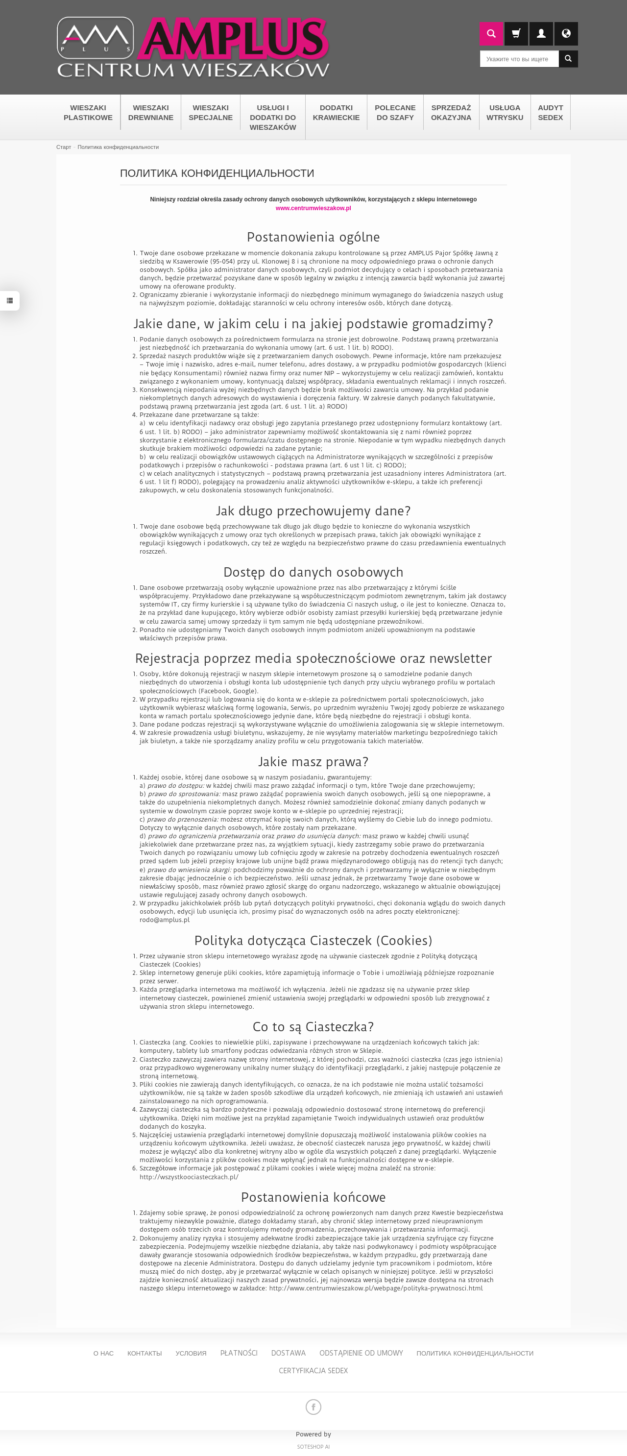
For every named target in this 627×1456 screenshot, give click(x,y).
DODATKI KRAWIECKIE (336, 112)
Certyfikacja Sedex (313, 1371)
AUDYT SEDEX (550, 112)
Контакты (144, 1353)
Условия (190, 1353)
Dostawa (288, 1353)
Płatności (239, 1353)
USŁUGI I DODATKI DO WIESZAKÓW (273, 117)
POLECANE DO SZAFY (395, 112)
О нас (104, 1353)
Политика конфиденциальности (475, 1353)
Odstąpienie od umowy (361, 1353)
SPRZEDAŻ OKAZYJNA (451, 112)
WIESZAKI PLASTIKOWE (88, 112)
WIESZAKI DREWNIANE (151, 112)
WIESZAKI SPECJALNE (211, 112)
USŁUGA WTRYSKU (504, 112)
